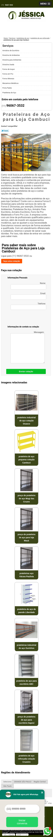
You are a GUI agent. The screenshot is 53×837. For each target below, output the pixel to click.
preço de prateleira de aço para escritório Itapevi (26, 720)
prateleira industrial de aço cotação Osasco (26, 420)
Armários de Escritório (11, 51)
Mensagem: (27, 347)
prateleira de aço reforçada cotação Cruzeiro (26, 759)
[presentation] (25, 318)
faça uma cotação (11, 261)
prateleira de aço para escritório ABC (26, 682)
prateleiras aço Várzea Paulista (26, 575)
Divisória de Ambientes (11, 55)
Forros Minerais (8, 79)
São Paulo (7, 786)
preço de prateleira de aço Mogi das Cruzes (26, 498)
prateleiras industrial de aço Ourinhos (26, 646)
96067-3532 (9, 5)
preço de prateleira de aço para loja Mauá (26, 537)
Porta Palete (7, 88)
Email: (28, 296)
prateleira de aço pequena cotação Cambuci (26, 459)
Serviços (7, 45)
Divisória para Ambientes (12, 60)
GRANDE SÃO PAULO (22, 782)
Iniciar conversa (22, 822)
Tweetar (5, 130)
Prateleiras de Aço (9, 93)
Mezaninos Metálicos (10, 83)
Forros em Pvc (8, 74)
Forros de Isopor (8, 69)
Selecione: (7, 782)
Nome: (28, 285)
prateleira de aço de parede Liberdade (26, 610)
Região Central (40, 782)
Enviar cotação (26, 371)
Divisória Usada (8, 65)
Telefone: (28, 306)
